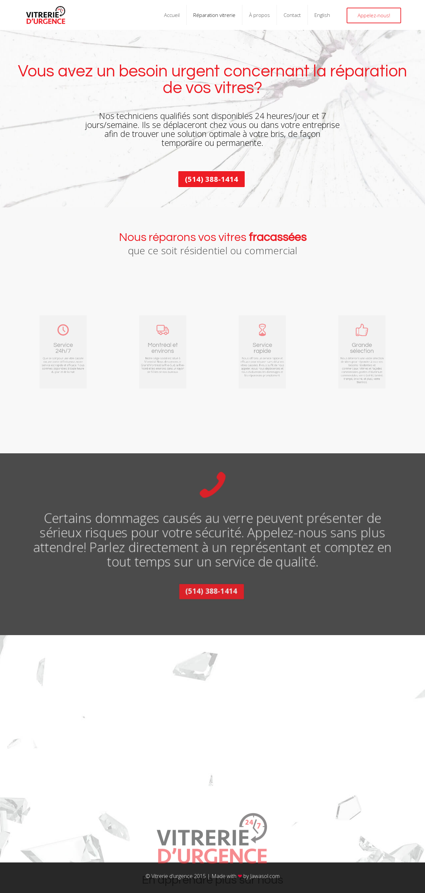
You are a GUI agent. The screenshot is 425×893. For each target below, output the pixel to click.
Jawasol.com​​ (265, 876)
